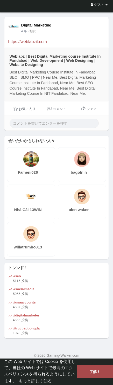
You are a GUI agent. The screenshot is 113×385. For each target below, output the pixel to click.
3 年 (24, 31)
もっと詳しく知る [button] (35, 381)
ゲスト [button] (99, 4)
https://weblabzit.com (27, 41)
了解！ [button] (94, 372)
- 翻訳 (32, 31)
